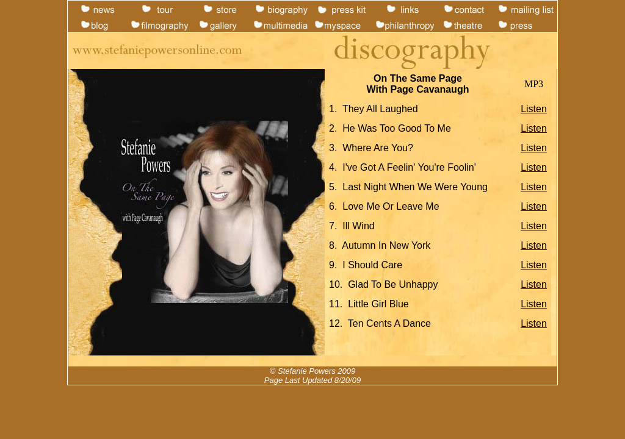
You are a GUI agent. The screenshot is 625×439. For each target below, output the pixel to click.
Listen (534, 109)
